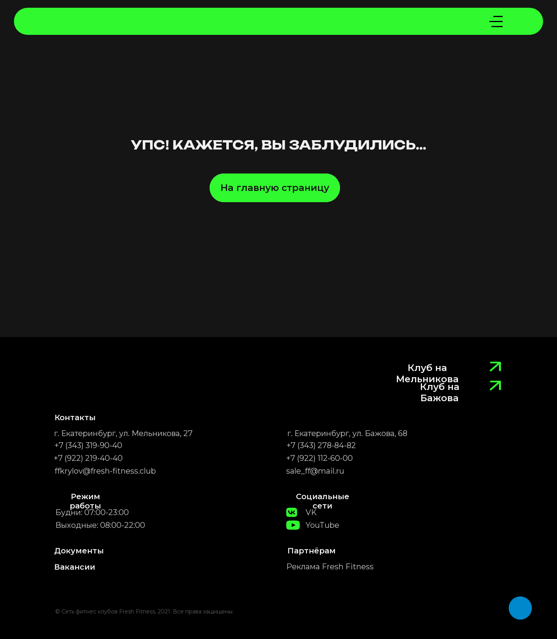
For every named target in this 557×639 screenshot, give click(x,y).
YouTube (322, 525)
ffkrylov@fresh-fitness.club (105, 471)
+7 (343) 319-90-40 (88, 445)
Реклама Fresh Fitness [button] (330, 566)
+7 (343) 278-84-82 (321, 445)
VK (311, 512)
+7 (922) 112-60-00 (319, 458)
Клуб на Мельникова (427, 373)
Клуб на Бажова (440, 392)
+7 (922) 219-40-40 (88, 458)
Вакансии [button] (74, 567)
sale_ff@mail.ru (315, 471)
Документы (79, 550)
